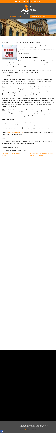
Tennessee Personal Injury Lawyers (8, 38)
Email (24, 1)
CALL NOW (38, 16)
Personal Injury (21, 38)
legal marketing (31, 426)
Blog (17, 38)
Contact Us (22, 429)
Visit (27, 1)
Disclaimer (28, 429)
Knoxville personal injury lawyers (14, 132)
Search (31, 1)
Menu (38, 1)
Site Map (34, 429)
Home (16, 1)
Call (20, 1)
